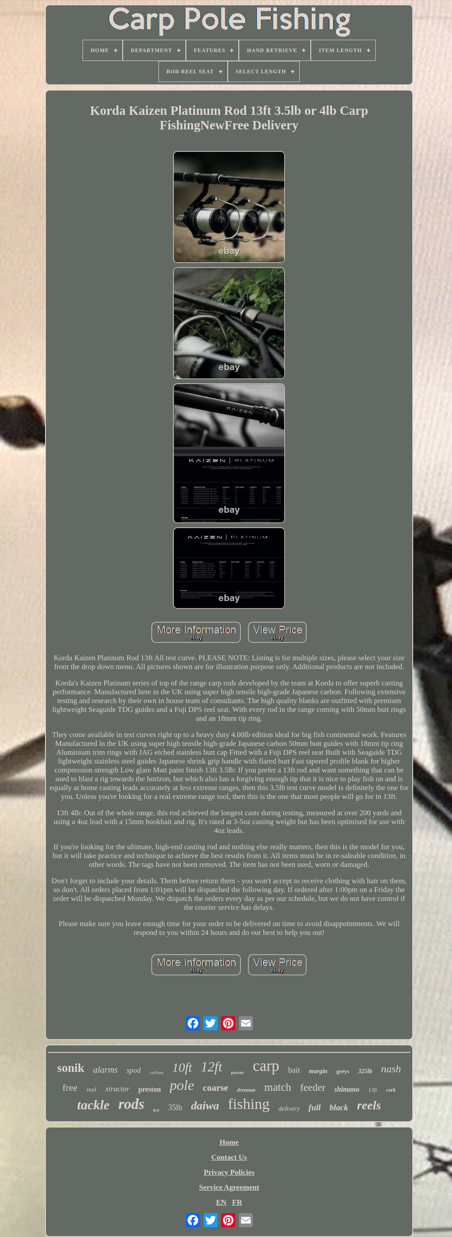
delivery (289, 1108)
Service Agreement (229, 1187)
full (314, 1107)
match (277, 1087)
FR (237, 1202)
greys (342, 1071)
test (156, 1110)
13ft (372, 1089)
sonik (71, 1067)
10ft (182, 1067)
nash (391, 1068)
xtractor (117, 1089)
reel (92, 1089)
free (70, 1087)
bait (294, 1070)
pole (182, 1085)
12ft (211, 1066)
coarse (215, 1087)
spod (134, 1070)
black (339, 1107)
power (237, 1072)
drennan (246, 1090)
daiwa (205, 1105)
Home (228, 1142)
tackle (93, 1104)
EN (221, 1202)
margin (318, 1071)
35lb (175, 1107)
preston (149, 1089)
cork (391, 1090)
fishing (248, 1104)
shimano (346, 1089)
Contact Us (229, 1157)
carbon (156, 1072)
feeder (312, 1087)
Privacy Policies (229, 1172)
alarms (105, 1069)
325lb (365, 1071)
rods (131, 1104)
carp (266, 1065)
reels (369, 1105)
